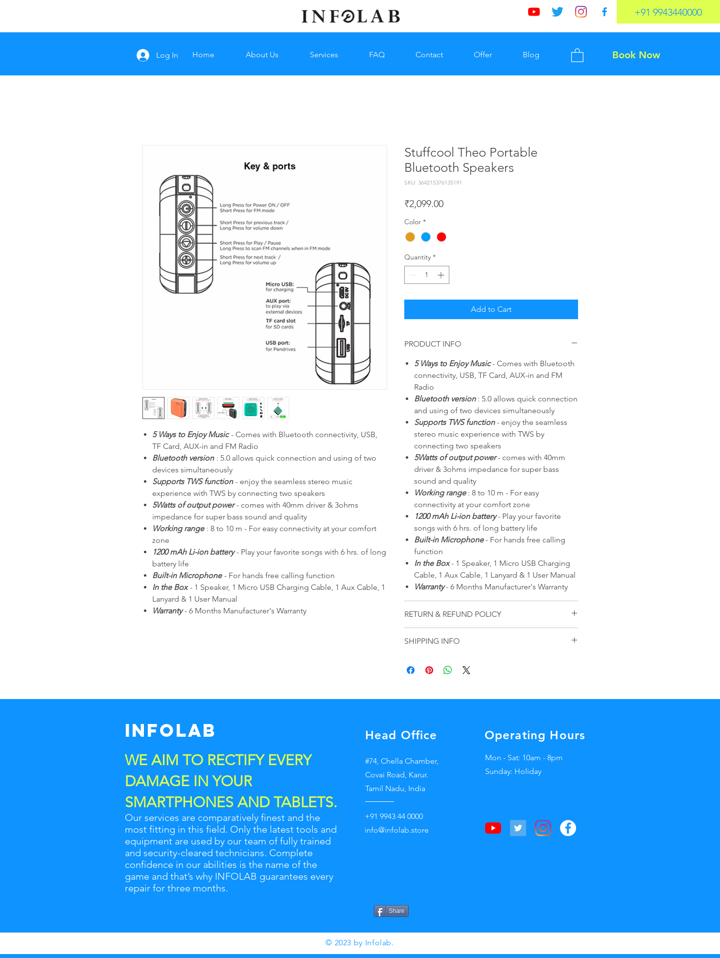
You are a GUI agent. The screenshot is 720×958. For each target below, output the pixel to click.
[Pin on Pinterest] (429, 670)
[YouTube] (534, 12)
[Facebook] (604, 12)
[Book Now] (636, 55)
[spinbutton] (427, 274)
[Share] (391, 911)
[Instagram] (581, 12)
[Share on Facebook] (411, 670)
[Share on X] (466, 670)
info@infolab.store (397, 830)
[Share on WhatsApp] (448, 670)
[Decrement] (412, 274)
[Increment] (442, 274)
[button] (577, 54)
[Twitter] (557, 12)
